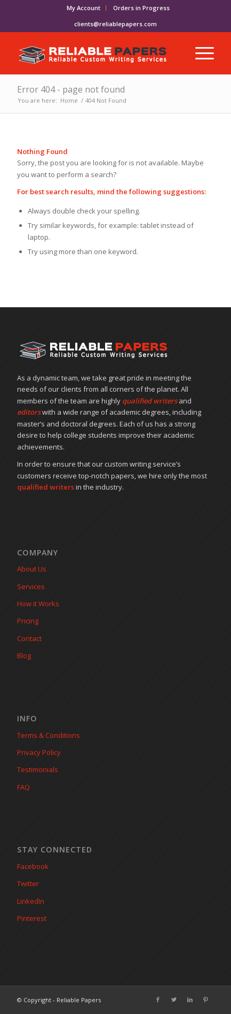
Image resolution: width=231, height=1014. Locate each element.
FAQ (23, 787)
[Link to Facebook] (158, 1000)
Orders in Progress (141, 8)
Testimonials (37, 769)
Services (31, 586)
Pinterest (31, 918)
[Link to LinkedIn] (190, 1000)
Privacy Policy (39, 752)
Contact (29, 638)
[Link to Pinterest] (206, 1000)
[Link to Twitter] (174, 1000)
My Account (83, 8)
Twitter (28, 883)
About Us (31, 569)
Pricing (27, 621)
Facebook (33, 866)
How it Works (38, 603)
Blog (24, 655)
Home (69, 100)
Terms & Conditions (48, 735)
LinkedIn (30, 901)
